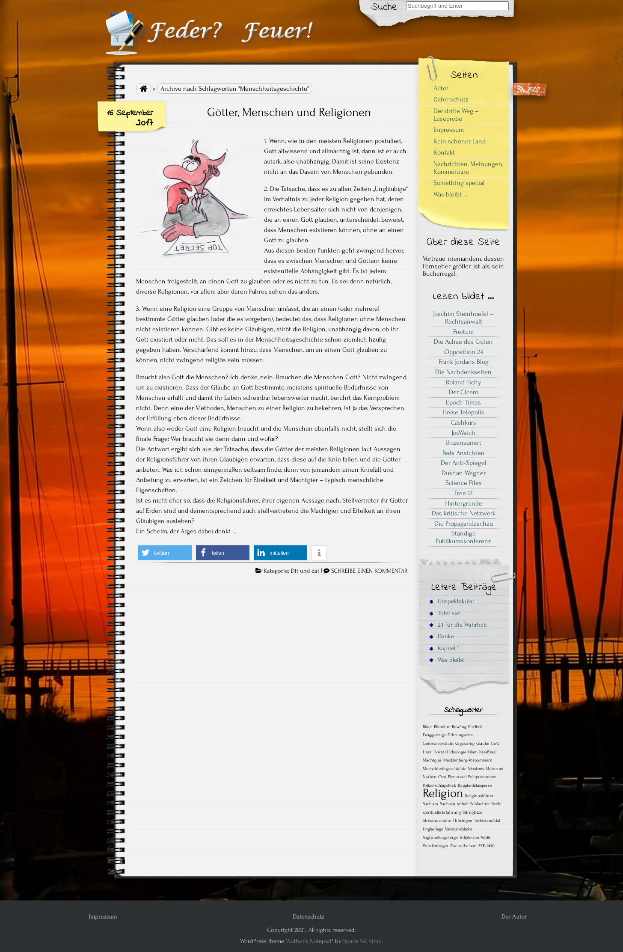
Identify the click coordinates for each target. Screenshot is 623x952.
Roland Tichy (463, 382)
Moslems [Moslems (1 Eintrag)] (476, 768)
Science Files (463, 483)
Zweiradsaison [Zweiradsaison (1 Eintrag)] (463, 845)
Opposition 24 (463, 352)
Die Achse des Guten (463, 341)
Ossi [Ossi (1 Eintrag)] (442, 776)
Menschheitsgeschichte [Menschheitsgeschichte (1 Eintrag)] (444, 768)
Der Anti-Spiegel (464, 463)
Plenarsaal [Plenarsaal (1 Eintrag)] (457, 776)
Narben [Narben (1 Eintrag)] (429, 776)
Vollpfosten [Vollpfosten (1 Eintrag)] (469, 837)
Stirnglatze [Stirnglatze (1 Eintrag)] (472, 812)
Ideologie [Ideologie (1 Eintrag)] (457, 752)
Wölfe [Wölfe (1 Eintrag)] (486, 837)
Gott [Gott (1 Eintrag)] (495, 743)
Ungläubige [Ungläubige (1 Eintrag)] (433, 829)
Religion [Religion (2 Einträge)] (443, 793)
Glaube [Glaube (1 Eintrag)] (482, 743)
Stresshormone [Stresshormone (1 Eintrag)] (437, 820)
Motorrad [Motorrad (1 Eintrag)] (494, 768)
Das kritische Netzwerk (463, 513)
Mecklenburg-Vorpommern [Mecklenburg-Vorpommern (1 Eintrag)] (467, 760)
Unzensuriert (463, 442)
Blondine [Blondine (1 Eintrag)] (442, 726)
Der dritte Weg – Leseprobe (456, 114)
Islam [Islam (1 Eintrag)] (473, 752)
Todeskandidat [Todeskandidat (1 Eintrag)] (487, 820)
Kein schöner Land (459, 141)
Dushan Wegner (464, 473)
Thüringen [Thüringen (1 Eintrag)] (462, 820)
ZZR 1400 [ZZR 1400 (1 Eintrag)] (486, 845)
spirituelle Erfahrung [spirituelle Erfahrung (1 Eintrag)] (442, 812)
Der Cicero (463, 392)
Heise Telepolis (463, 412)
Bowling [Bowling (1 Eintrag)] (459, 726)
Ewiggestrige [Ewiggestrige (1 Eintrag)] (434, 735)
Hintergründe (463, 503)
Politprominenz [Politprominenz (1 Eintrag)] (482, 776)
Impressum (448, 130)
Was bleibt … (450, 194)
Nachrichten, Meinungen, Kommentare (468, 168)
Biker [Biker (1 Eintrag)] (427, 726)
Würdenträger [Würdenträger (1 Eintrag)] (435, 845)
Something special (459, 183)
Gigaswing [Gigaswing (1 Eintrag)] (465, 743)
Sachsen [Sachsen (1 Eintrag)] (430, 803)
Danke (441, 636)
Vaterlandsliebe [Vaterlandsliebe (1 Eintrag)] (458, 829)
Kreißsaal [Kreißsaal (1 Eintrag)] (487, 752)
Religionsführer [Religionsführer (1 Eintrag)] (479, 795)
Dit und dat (305, 571)
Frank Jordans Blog (464, 362)
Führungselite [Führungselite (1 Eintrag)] (460, 735)
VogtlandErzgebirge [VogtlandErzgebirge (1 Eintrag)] (440, 837)
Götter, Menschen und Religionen (289, 112)
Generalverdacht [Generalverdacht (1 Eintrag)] (438, 743)
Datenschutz (451, 99)
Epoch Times (463, 402)
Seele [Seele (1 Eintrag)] (496, 803)
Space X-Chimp (362, 941)
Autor (440, 88)
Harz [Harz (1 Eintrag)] (427, 752)
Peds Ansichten (463, 453)
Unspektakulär (452, 601)
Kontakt (444, 152)
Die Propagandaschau (463, 523)
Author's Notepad (309, 941)
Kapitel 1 (444, 648)
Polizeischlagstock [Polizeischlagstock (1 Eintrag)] (439, 785)
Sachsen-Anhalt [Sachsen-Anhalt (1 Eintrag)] (454, 803)
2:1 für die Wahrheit (458, 624)
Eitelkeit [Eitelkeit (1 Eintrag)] (475, 726)
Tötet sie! (445, 613)
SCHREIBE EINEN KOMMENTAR (369, 571)
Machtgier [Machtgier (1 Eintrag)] (432, 760)
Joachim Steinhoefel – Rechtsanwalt (463, 317)
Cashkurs (463, 422)
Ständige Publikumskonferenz (463, 537)
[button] (165, 552)
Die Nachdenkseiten (463, 372)
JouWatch (463, 433)
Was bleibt (446, 659)
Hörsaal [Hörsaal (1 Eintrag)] (440, 752)
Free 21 (463, 493)
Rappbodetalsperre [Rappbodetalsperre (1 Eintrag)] (475, 785)
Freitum (463, 332)
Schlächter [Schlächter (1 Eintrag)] (480, 803)
